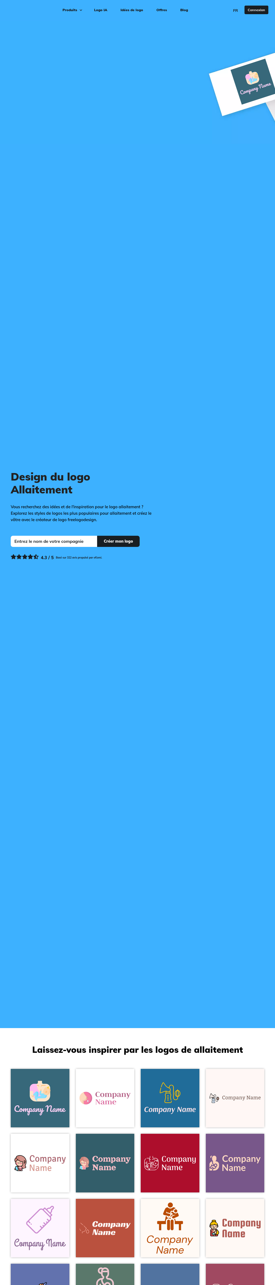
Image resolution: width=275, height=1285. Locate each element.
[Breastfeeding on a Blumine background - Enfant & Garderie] (105, 1163)
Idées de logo (132, 10)
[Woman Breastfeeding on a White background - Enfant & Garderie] (40, 1163)
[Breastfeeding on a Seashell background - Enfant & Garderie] (170, 1228)
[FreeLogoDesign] (31, 9)
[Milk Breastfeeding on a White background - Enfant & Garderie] (105, 1098)
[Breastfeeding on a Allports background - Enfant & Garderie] (170, 1098)
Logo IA (100, 10)
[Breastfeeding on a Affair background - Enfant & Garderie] (235, 1163)
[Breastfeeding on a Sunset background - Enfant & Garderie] (105, 1228)
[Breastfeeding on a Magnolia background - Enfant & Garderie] (40, 1228)
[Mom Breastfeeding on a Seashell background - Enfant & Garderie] (235, 1228)
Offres (161, 10)
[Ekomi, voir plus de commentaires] (56, 557)
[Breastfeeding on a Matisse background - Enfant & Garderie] (40, 1098)
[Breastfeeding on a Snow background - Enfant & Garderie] (235, 1098)
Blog (184, 10)
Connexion (256, 10)
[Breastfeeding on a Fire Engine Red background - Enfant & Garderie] (170, 1163)
